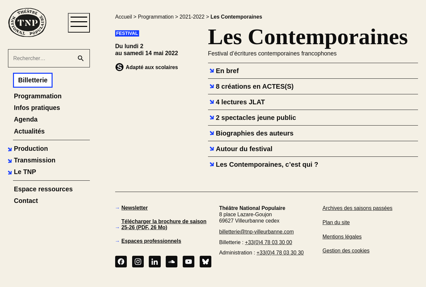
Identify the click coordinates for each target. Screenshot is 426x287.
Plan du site (336, 222)
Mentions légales (342, 236)
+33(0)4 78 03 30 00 (268, 242)
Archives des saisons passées (357, 208)
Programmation (155, 17)
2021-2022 (192, 17)
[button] (27, 148)
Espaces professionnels (151, 241)
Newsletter (134, 208)
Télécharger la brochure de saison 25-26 (163, 224)
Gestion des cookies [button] (345, 250)
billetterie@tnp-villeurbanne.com (256, 232)
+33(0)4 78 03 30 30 (280, 252)
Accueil (123, 17)
